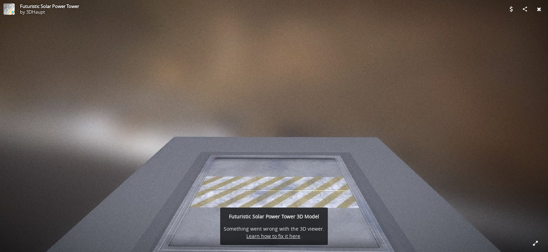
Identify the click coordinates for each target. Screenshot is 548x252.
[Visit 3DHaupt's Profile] (9, 9)
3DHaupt (35, 12)
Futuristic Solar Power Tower (49, 6)
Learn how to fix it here (273, 236)
